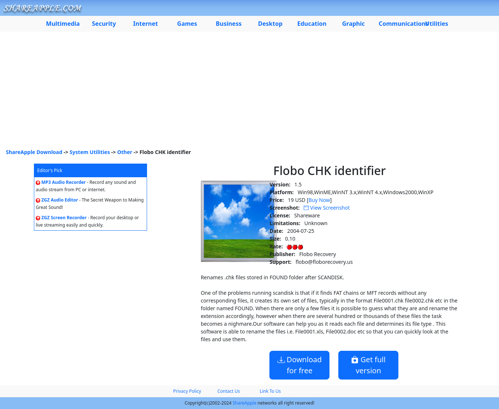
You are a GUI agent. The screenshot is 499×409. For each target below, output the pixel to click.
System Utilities (90, 151)
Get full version (368, 364)
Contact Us (228, 391)
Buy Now (319, 199)
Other (124, 151)
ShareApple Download (34, 151)
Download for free (300, 364)
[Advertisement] (249, 92)
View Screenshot (327, 207)
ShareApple (245, 403)
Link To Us (270, 391)
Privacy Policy (187, 391)
